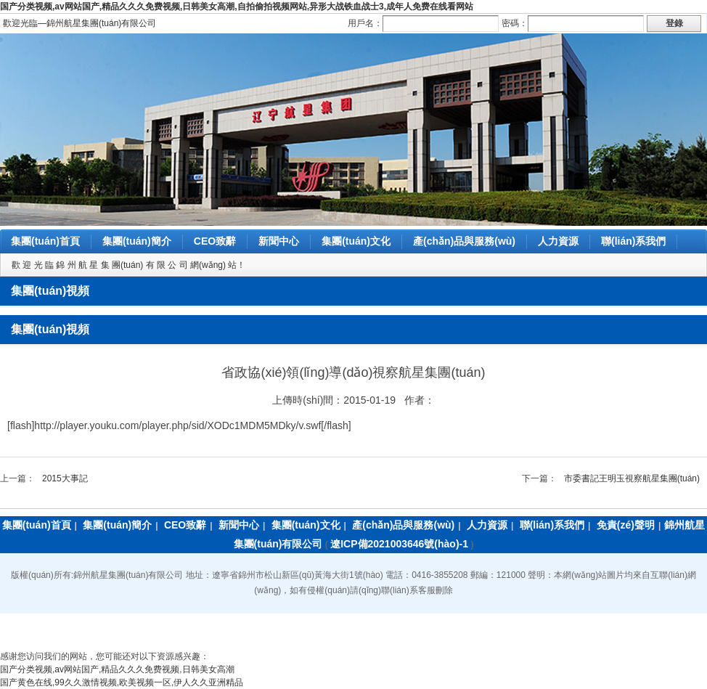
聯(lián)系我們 (633, 241)
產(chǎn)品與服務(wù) (464, 241)
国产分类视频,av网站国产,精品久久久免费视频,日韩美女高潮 (117, 669)
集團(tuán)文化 (356, 241)
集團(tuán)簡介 (136, 241)
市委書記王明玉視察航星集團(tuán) (632, 478)
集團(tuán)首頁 (45, 241)
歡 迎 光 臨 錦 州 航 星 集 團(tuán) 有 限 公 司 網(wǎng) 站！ (128, 265)
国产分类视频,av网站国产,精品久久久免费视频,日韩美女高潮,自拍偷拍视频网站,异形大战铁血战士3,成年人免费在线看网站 (236, 6)
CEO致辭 (215, 241)
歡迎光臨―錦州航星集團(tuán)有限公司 (79, 23)
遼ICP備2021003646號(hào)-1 (399, 544)
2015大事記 (65, 478)
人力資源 (558, 241)
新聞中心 (278, 241)
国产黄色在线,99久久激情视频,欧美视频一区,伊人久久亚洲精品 (121, 682)
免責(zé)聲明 (626, 525)
